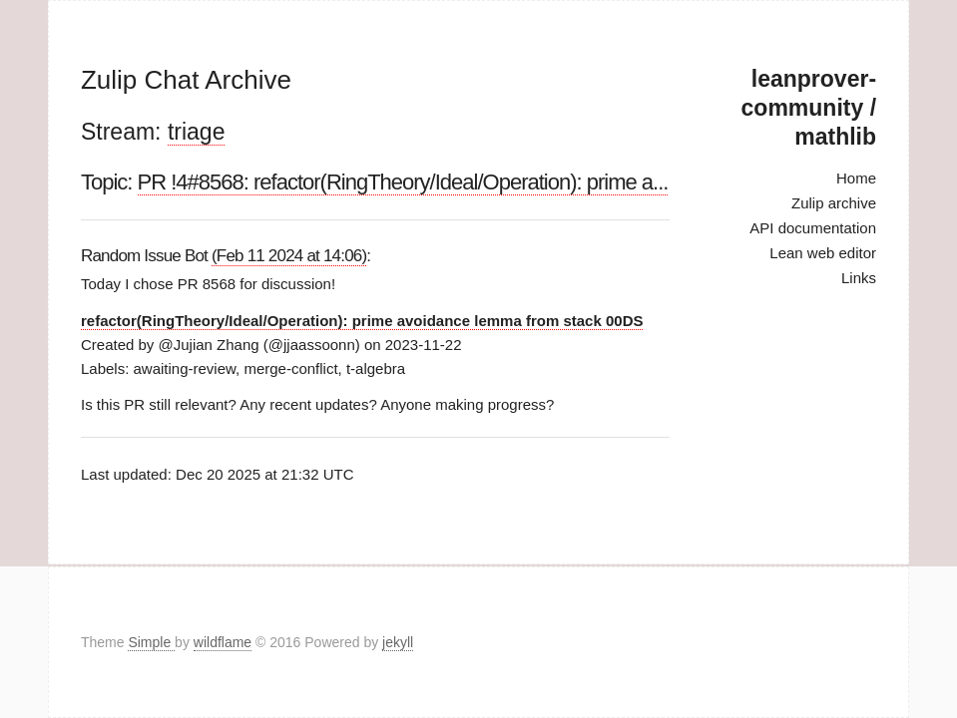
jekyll (397, 642)
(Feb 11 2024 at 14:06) (289, 255)
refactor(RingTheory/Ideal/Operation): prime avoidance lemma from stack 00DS (362, 320)
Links (858, 277)
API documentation (812, 227)
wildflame (222, 642)
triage (197, 132)
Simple (151, 642)
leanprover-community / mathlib (808, 108)
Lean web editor (822, 252)
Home (856, 178)
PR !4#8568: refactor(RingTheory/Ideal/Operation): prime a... (403, 182)
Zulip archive (833, 202)
